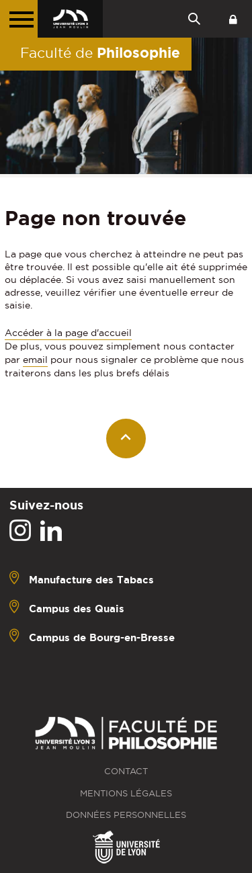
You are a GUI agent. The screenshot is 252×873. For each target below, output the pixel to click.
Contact (126, 771)
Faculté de (100, 52)
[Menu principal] (19, 19)
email (35, 359)
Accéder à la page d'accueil (68, 332)
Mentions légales (126, 793)
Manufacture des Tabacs (91, 579)
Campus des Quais (76, 608)
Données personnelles (126, 814)
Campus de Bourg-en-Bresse (102, 637)
